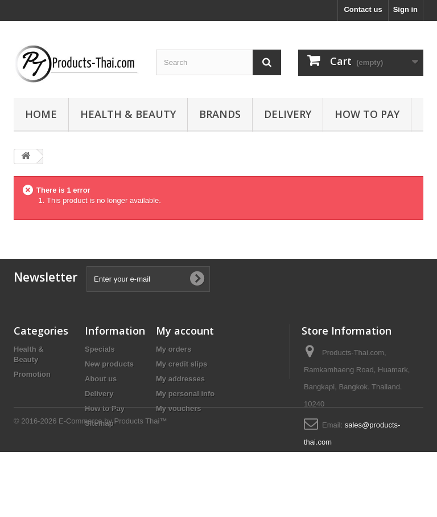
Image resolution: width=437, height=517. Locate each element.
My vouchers (178, 408)
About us (101, 378)
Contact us (363, 9)
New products (109, 364)
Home (41, 114)
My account (185, 330)
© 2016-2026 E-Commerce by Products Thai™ (90, 486)
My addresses (180, 378)
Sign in (405, 9)
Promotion (32, 374)
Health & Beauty (128, 114)
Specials (100, 349)
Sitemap (99, 423)
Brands (220, 114)
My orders (173, 349)
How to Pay (367, 114)
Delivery (287, 114)
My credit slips (181, 364)
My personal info (185, 393)
